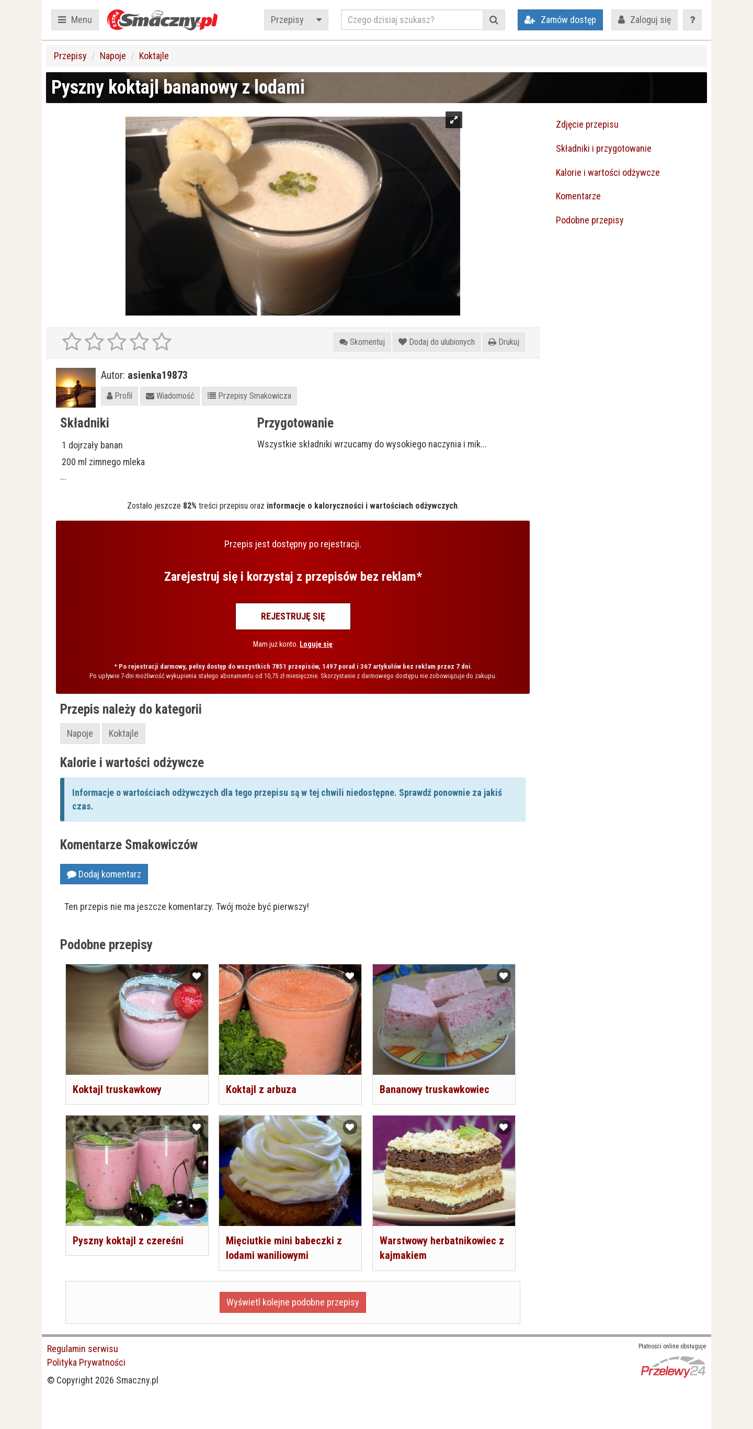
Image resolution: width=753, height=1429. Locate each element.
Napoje (113, 55)
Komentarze (578, 195)
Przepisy (287, 19)
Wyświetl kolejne (292, 1302)
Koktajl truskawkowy (117, 1089)
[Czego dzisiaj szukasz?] (412, 19)
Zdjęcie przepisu (587, 124)
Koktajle (154, 55)
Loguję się (316, 644)
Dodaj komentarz (104, 874)
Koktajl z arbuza (261, 1089)
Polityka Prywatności (86, 1362)
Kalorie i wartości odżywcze (608, 172)
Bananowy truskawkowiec (434, 1089)
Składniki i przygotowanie (604, 148)
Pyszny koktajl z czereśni (128, 1240)
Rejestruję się (293, 616)
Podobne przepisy (590, 220)
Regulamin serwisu (82, 1348)
